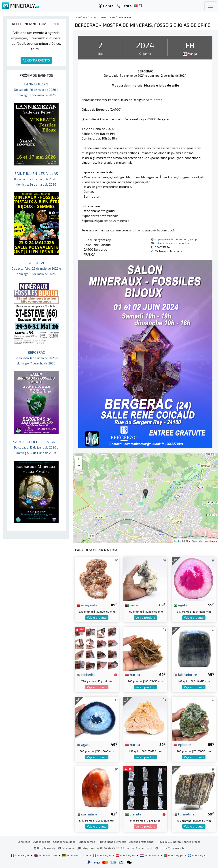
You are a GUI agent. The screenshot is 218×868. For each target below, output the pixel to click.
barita (132, 674)
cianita (133, 814)
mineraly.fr (20, 855)
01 (113, 17)
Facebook (66, 847)
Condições (23, 841)
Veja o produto (97, 617)
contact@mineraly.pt (139, 847)
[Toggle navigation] (210, 5)
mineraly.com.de (75, 855)
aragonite (87, 605)
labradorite (185, 674)
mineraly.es (126, 855)
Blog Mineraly (44, 847)
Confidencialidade (64, 841)
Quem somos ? (87, 841)
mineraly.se (197, 855)
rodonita (86, 674)
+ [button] (78, 459)
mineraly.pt (174, 855)
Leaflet (178, 541)
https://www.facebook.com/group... (177, 239)
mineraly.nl (150, 855)
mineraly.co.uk (46, 855)
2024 (94, 17)
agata (180, 605)
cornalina (87, 814)
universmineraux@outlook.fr (172, 243)
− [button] (78, 466)
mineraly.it (102, 855)
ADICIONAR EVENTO (36, 60)
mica (131, 605)
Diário (82, 17)
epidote (182, 744)
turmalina (184, 814)
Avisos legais (41, 841)
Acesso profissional (142, 841)
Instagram (85, 847)
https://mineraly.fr (172, 847)
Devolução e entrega (113, 841)
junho (104, 17)
